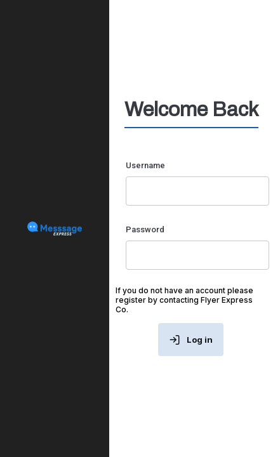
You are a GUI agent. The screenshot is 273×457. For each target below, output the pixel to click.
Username (145, 165)
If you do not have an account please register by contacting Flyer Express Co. (184, 300)
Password (145, 229)
